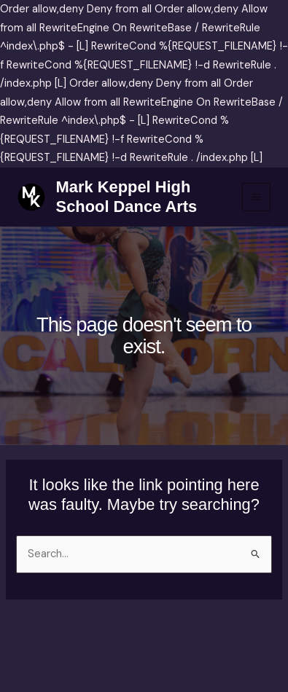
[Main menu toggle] (256, 197)
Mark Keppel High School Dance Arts (127, 196)
